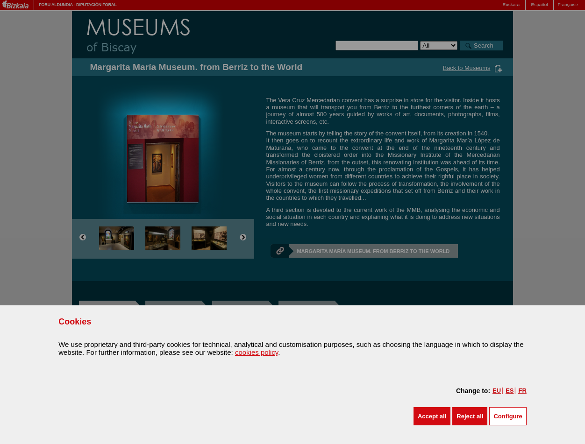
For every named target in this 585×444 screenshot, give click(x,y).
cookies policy (256, 352)
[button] (432, 416)
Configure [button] (507, 416)
